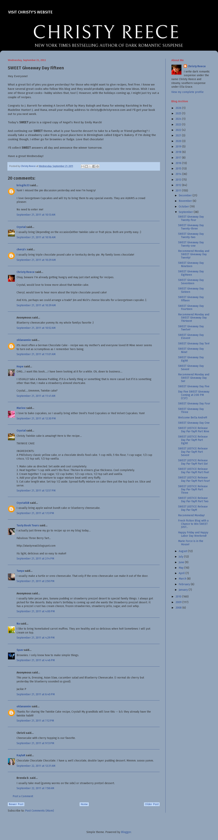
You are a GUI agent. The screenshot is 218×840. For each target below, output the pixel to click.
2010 (179, 596)
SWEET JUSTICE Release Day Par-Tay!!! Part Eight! (193, 440)
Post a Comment (23, 796)
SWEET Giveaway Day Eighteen (191, 273)
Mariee (21, 408)
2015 (179, 168)
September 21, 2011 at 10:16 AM (36, 237)
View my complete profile (187, 92)
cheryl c (21, 249)
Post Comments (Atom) (39, 810)
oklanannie (24, 340)
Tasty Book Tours (28, 525)
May (181, 567)
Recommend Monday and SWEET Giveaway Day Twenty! (193, 254)
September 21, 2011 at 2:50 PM (35, 581)
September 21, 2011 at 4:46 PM (36, 660)
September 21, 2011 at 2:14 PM (35, 558)
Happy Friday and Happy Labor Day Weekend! (193, 534)
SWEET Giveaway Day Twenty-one (191, 244)
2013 (179, 179)
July (181, 556)
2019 (179, 146)
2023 (179, 124)
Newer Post (16, 804)
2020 (179, 141)
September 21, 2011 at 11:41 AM (36, 396)
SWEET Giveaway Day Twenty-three (191, 227)
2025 (179, 113)
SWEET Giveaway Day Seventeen (191, 281)
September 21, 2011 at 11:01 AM (36, 354)
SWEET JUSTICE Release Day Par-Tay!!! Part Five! (193, 470)
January (184, 589)
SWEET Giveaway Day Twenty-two (191, 235)
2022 (179, 130)
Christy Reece (26, 272)
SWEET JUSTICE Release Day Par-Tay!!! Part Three (193, 490)
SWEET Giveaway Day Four (194, 403)
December (186, 195)
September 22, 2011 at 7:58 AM (35, 788)
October (184, 206)
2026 (179, 108)
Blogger (126, 832)
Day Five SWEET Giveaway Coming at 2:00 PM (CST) (193, 395)
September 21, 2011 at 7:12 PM (35, 720)
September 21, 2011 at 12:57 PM (36, 490)
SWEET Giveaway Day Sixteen (191, 290)
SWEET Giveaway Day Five (193, 386)
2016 (179, 163)
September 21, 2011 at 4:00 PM (36, 611)
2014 (179, 174)
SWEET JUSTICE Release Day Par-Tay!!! (193, 508)
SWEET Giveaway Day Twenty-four (191, 218)
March (183, 578)
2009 (179, 602)
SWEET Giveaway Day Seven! (191, 367)
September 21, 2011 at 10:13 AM (36, 214)
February (185, 584)
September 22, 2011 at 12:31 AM (36, 766)
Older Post (152, 804)
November (186, 201)
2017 (179, 157)
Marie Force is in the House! (190, 542)
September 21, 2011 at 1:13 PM (35, 513)
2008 (179, 607)
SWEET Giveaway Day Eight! (191, 359)
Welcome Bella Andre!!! (192, 417)
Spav (20, 650)
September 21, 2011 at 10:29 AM (36, 260)
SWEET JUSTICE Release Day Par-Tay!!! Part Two (193, 499)
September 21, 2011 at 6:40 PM (36, 694)
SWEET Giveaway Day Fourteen (191, 307)
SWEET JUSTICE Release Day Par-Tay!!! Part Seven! (193, 452)
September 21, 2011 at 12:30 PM (36, 418)
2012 (179, 185)
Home (84, 804)
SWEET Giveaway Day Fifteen (191, 299)
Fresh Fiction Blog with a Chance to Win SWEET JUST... (193, 524)
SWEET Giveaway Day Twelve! (191, 328)
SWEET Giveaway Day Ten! (193, 343)
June (182, 562)
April (182, 573)
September (186, 212)
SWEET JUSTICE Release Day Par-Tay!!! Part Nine (193, 429)
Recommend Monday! (191, 515)
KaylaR (21, 755)
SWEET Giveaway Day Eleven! (191, 336)
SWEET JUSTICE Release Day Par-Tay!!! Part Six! (193, 462)
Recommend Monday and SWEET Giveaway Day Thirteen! (193, 318)
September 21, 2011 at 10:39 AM (36, 305)
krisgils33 (23, 185)
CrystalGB (23, 503)
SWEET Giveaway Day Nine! (191, 350)
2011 (179, 190)
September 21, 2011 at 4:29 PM (35, 637)
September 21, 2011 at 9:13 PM (35, 743)
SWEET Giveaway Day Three (191, 410)
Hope (20, 366)
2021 (179, 135)
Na (18, 623)
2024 (179, 119)
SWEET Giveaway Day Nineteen (191, 264)
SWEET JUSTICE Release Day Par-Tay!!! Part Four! (194, 479)
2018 (179, 152)
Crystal (21, 227)
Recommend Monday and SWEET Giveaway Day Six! (193, 378)
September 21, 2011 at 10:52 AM (36, 328)
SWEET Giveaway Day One (194, 422)
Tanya (20, 571)
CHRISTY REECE (106, 32)
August (183, 551)
